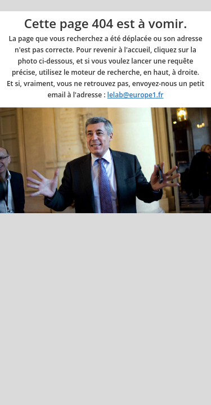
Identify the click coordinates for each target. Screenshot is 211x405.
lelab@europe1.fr (135, 95)
